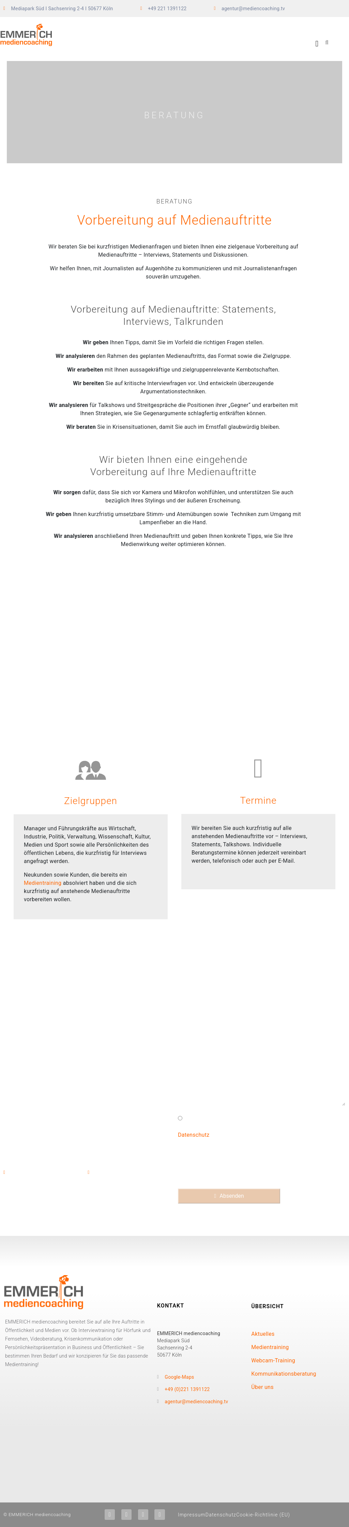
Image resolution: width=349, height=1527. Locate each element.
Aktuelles (262, 1334)
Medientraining (42, 883)
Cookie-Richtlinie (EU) (263, 1514)
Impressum (192, 1514)
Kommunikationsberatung (283, 1374)
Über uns (262, 1387)
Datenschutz (194, 1135)
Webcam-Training (273, 1360)
